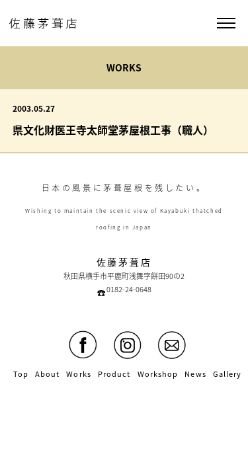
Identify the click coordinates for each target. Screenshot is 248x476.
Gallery (227, 373)
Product (114, 373)
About (47, 373)
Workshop (158, 373)
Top (20, 373)
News (195, 373)
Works (78, 373)
